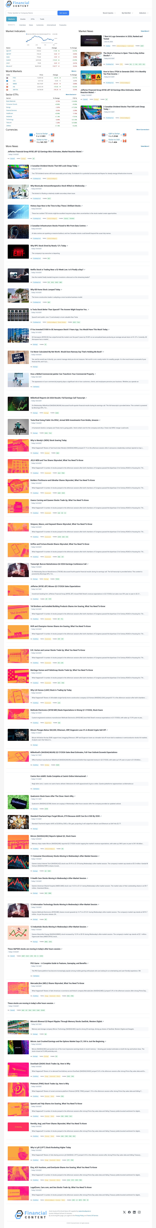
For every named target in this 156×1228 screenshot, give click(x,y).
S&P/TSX (15, 90)
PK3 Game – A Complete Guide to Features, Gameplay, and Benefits (60, 963)
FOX (49, 282)
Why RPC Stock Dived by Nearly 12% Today (49, 246)
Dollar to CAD (114, 139)
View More (144, 31)
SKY (62, 639)
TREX (63, 473)
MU (62, 848)
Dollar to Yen (42, 139)
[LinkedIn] (134, 1214)
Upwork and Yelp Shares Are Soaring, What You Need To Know (56, 1104)
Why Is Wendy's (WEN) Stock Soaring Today (49, 440)
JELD (59, 473)
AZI (45, 871)
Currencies (40, 25)
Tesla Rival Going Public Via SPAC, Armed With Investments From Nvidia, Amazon (65, 420)
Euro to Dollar (42, 133)
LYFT (68, 1160)
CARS (73, 1200)
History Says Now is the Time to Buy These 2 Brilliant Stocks (56, 206)
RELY (74, 1136)
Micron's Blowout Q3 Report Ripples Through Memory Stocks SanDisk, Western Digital (67, 1021)
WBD (60, 282)
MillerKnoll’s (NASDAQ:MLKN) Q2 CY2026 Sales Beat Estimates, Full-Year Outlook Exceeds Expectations (74, 752)
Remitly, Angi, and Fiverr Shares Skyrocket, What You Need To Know (59, 1124)
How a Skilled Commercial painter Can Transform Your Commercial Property (63, 374)
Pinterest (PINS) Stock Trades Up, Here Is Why (50, 1084)
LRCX (31, 956)
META (80, 1200)
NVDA (46, 433)
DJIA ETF (8, 51)
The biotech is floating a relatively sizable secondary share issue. (54, 193)
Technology (9, 119)
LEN (62, 662)
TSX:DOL (66, 218)
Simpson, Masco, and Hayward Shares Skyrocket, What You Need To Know (61, 524)
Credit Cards (130, 45)
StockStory (35, 453)
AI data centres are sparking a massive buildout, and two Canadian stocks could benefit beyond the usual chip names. (71, 233)
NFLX (52, 282)
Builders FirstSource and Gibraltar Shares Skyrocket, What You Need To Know (63, 480)
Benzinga (35, 344)
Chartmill (85, 99)
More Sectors (70, 94)
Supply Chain (48, 722)
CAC (14, 81)
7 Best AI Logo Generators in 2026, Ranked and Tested (123, 37)
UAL (144, 64)
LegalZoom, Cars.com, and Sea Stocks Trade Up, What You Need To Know (61, 1187)
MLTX (49, 198)
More (73, 71)
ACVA (68, 1180)
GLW (59, 513)
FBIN (59, 556)
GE (45, 344)
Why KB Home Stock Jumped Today (46, 290)
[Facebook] (129, 1214)
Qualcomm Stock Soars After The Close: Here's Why (53, 796)
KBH (49, 302)
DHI (59, 662)
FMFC (49, 871)
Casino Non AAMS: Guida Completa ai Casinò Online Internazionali (59, 776)
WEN (58, 453)
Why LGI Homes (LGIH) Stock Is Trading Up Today (51, 690)
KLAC (27, 956)
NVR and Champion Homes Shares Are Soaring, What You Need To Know (61, 626)
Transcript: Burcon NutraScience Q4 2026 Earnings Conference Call (59, 564)
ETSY (72, 1180)
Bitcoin (8, 66)
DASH (68, 1076)
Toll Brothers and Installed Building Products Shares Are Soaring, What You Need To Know (68, 606)
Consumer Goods (11, 104)
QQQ (8, 57)
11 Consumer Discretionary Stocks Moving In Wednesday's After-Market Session (65, 856)
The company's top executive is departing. (46, 253)
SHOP (142, 45)
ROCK (63, 493)
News (31, 25)
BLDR (59, 493)
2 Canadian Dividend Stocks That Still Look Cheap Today (124, 108)
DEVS (34, 1010)
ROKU (56, 282)
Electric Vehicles (62, 322)
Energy (8, 107)
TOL (62, 619)
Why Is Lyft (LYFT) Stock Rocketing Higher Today (51, 1147)
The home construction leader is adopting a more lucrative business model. (57, 297)
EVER (76, 1180)
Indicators (142, 13)
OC (65, 513)
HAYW (59, 536)
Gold (7, 60)
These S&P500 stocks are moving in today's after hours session (35, 949)
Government (48, 473)
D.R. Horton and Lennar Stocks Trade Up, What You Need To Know (58, 650)
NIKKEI (15, 84)
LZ (76, 1200)
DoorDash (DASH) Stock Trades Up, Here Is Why (50, 1064)
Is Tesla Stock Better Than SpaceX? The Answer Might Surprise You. (60, 310)
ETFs (32, 19)
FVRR (66, 1136)
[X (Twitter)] (124, 1214)
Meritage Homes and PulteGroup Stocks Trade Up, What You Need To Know (62, 670)
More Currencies (142, 129)
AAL (131, 64)
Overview (22, 25)
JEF (106, 99)
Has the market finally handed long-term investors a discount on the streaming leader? (61, 277)
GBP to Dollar (114, 133)
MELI (68, 996)
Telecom (9, 123)
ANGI (62, 1136)
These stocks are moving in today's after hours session (31, 1003)
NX (62, 513)
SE (87, 1200)
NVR (59, 639)
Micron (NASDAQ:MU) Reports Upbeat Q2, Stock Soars (53, 836)
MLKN (57, 413)
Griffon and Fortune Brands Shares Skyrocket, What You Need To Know (60, 544)
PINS (72, 996)
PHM (63, 682)
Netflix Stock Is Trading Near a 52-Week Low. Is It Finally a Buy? (58, 270)
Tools (42, 19)
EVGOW (42, 1010)
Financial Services (11, 110)
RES (49, 258)
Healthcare (9, 113)
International (51, 25)
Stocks (22, 19)
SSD (67, 536)
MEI (59, 722)
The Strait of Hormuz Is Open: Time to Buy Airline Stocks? (123, 54)
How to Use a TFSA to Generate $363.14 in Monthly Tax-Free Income (124, 73)
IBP (58, 619)
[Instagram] (139, 1214)
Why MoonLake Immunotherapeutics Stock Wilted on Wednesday (58, 186)
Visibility (108, 45)
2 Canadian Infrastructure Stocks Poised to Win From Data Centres (59, 226)
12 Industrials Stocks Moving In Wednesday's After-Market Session (59, 927)
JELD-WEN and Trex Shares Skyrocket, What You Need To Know (57, 460)
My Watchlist (126, 13)
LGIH (59, 702)
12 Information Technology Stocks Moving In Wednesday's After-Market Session (65, 904)
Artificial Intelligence (121, 45)
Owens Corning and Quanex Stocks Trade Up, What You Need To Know (60, 500)
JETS (140, 64)
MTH (59, 682)
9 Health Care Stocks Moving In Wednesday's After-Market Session (59, 878)
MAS (63, 536)
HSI (14, 87)
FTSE (14, 78)
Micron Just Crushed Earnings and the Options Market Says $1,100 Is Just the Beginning (68, 1041)
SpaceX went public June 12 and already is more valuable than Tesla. (55, 317)
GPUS (50, 941)
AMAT (23, 956)
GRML (49, 893)
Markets (11, 19)
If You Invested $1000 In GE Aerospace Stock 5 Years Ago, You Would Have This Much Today (70, 329)
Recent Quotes (108, 13)
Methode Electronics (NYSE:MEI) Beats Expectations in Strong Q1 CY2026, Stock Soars (67, 710)
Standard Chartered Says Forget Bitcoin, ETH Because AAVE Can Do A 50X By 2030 (66, 816)
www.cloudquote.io (85, 1211)
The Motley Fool (109, 64)
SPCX (74, 322)
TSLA (78, 322)
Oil (7, 63)
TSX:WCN (72, 218)
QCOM (46, 808)
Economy (47, 453)
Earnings (96, 99)
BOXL (30, 1010)
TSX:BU (57, 579)
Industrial (9, 116)
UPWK (66, 1116)
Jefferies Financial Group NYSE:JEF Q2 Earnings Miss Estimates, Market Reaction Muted (111, 91)
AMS (46, 893)
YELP (70, 1116)
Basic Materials (10, 101)
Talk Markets (36, 386)
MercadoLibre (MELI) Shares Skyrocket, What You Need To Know (57, 983)
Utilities (8, 126)
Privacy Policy (79, 1215)
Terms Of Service (92, 1215)
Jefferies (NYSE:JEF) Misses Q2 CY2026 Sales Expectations (55, 586)
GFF (62, 556)
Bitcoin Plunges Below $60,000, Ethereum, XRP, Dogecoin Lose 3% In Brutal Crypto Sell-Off (69, 730)
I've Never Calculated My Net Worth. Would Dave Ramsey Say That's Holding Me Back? (67, 352)
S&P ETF (8, 54)
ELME (38, 1010)
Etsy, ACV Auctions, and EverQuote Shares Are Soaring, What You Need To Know (64, 1167)
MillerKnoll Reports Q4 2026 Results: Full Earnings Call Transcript (59, 398)
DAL (136, 64)
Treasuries (62, 25)
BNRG (46, 941)
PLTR (50, 599)
